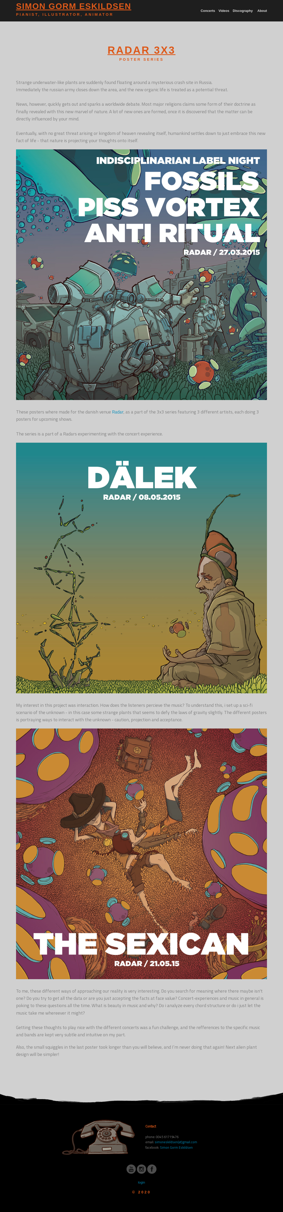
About (262, 11)
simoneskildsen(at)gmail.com (176, 1142)
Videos (224, 11)
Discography (243, 11)
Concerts (208, 11)
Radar (117, 411)
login (141, 1182)
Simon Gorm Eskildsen (176, 1147)
